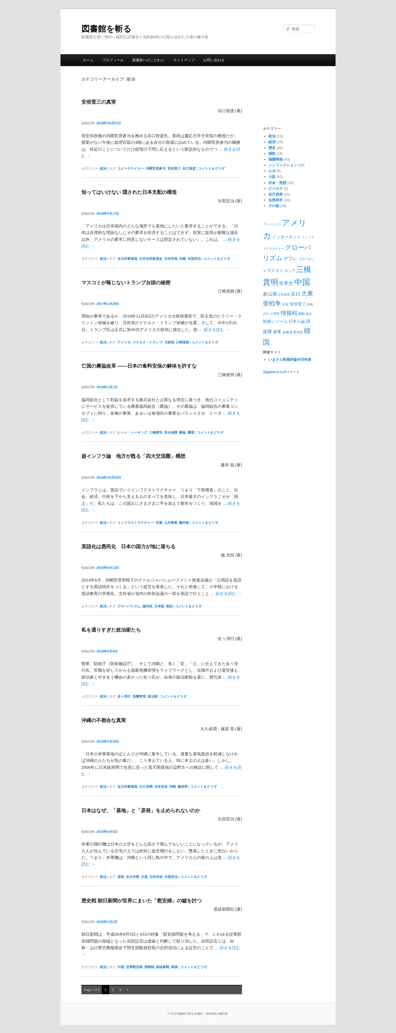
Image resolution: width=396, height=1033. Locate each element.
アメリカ (124, 342)
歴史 (272, 148)
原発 (120, 877)
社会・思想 (277, 183)
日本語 (159, 606)
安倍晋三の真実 (98, 102)
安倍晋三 (174, 168)
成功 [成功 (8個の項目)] (309, 313)
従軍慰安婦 (134, 967)
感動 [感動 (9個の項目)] (301, 314)
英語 (169, 606)
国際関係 (275, 159)
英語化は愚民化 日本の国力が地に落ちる (128, 546)
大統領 (169, 342)
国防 (272, 153)
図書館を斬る (106, 28)
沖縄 (182, 259)
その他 (273, 206)
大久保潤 (145, 787)
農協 (182, 432)
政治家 (153, 696)
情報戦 (149, 967)
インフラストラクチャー (135, 523)
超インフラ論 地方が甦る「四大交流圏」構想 (133, 456)
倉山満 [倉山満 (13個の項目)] (270, 294)
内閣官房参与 (156, 168)
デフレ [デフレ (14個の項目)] (291, 258)
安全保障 (170, 432)
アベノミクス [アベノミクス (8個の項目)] (272, 224)
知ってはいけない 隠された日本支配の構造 (129, 192)
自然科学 (275, 200)
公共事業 (170, 523)
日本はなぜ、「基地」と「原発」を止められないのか (140, 810)
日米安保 (170, 259)
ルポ (272, 171)
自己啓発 (275, 194)
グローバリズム (129, 606)
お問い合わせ (214, 60)
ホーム (88, 60)
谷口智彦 (189, 168)
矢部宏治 (194, 259)
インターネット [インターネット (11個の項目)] (286, 237)
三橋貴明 (155, 432)
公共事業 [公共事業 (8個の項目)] (284, 294)
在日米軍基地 (127, 259)
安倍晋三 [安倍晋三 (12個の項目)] (298, 304)
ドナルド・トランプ (147, 342)
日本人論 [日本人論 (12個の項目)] (296, 321)
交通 (159, 523)
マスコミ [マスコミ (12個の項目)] (275, 270)
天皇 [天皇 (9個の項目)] (285, 304)
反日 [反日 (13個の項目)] (295, 294)
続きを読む (217, 329)
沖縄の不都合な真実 (103, 720)
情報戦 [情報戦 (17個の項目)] (289, 313)
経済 (272, 142)
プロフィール (113, 60)
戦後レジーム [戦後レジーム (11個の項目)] (275, 321)
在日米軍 (132, 877)
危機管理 (139, 696)
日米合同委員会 (150, 259)
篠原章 (183, 787)
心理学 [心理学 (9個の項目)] (275, 314)
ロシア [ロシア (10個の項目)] (289, 271)
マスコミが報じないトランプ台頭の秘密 (125, 282)
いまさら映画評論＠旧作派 (289, 359)
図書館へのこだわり (148, 60)
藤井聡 (184, 523)
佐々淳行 (124, 696)
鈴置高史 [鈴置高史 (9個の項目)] (296, 332)
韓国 (174, 967)
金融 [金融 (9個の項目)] (285, 332)
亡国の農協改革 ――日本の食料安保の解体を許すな (139, 366)
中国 (120, 967)
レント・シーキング (132, 432)
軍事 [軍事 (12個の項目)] (277, 331)
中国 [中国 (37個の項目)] (302, 282)
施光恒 (147, 606)
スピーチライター (130, 168)
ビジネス (275, 188)
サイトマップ (184, 60)
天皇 (144, 877)
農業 (191, 432)
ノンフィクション (282, 165)
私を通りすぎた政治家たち (111, 630)
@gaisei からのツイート (281, 372)
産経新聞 (162, 967)
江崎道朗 (182, 342)
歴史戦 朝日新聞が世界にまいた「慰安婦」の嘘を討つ (141, 900)
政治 (103, 168)
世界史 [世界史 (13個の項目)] (286, 283)
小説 (272, 177)
